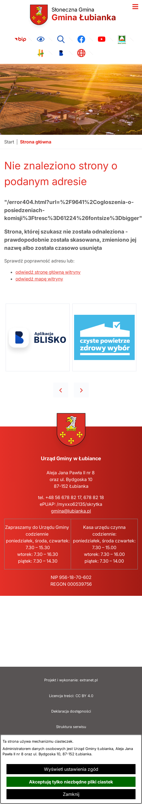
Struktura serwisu (71, 727)
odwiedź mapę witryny (39, 279)
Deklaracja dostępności (71, 711)
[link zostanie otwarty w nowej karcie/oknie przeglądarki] (20, 39)
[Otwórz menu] (135, 7)
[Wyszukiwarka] (61, 39)
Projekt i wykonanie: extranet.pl (71, 680)
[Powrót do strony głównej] (9, 142)
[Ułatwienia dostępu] (40, 39)
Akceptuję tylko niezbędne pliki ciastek (71, 782)
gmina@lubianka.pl (71, 511)
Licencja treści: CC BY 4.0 (71, 696)
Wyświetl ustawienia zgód (71, 769)
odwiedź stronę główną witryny (48, 272)
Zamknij (71, 794)
